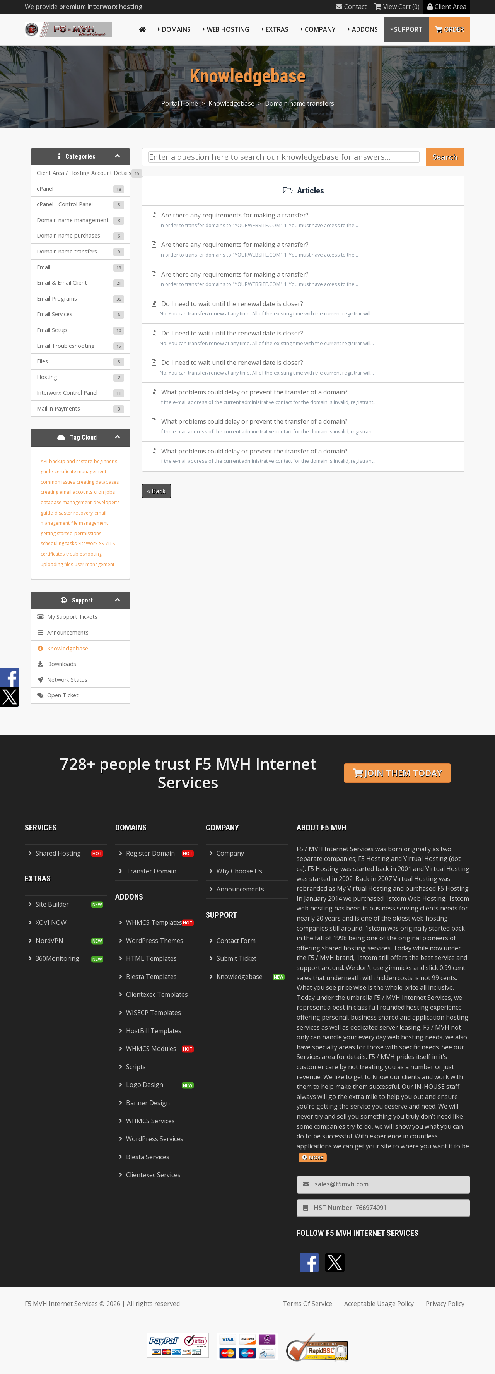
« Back (156, 491)
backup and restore (70, 461)
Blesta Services (144, 1157)
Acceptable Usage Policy (379, 1303)
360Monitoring (54, 958)
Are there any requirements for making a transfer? (303, 220)
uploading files (57, 564)
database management (66, 502)
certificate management (80, 471)
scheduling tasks (59, 543)
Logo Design (141, 1084)
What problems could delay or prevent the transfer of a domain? (303, 397)
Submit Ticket (233, 958)
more (312, 1157)
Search (445, 157)
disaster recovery (74, 513)
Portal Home (179, 103)
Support (408, 29)
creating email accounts (66, 492)
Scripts (132, 1067)
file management (89, 523)
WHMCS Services (147, 1121)
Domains (176, 29)
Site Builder (49, 904)
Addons (365, 29)
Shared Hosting (55, 853)
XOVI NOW (48, 922)
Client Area (446, 6)
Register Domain (147, 853)
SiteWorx (87, 543)
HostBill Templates (150, 1031)
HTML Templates (148, 958)
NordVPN (46, 940)
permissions (87, 533)
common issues (58, 482)
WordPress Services (151, 1138)
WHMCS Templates (150, 922)
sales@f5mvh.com (336, 1184)
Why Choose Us (236, 871)
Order (449, 29)
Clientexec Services (150, 1174)
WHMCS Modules (147, 1048)
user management (94, 564)
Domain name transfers (299, 103)
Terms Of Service (307, 1303)
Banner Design (144, 1103)
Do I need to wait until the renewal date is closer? (303, 309)
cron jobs (104, 492)
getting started (57, 533)
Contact (351, 6)
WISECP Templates (150, 1012)
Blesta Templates (148, 976)
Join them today (397, 773)
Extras (277, 29)
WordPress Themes (151, 940)
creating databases (98, 482)
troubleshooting (84, 554)
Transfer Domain (147, 871)
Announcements (237, 889)
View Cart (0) (397, 6)
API (44, 461)
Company (320, 29)
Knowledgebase (231, 103)
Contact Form (233, 940)
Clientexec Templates (153, 994)
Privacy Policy (445, 1303)
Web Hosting (228, 29)
